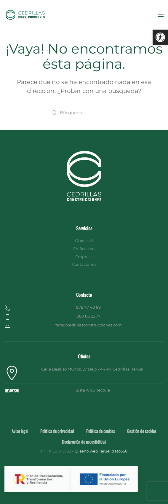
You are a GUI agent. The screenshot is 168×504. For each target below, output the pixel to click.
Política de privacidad (56, 431)
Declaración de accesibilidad (83, 441)
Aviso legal (19, 431)
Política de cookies (100, 431)
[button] (160, 37)
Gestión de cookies (141, 431)
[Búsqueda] (84, 112)
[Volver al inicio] (25, 15)
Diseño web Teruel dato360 (101, 451)
